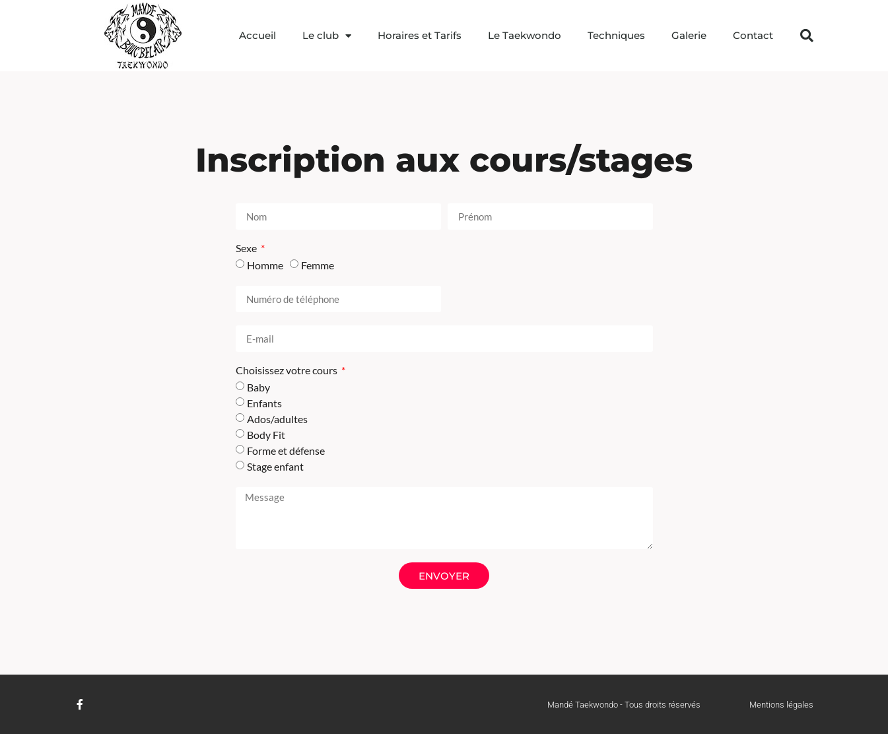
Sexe (247, 248)
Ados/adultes (277, 419)
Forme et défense (286, 450)
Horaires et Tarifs (419, 35)
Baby (258, 387)
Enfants (264, 403)
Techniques (616, 35)
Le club (326, 36)
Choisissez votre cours (287, 370)
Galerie (688, 35)
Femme (317, 265)
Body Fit (266, 434)
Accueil (257, 35)
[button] (807, 35)
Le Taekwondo (524, 35)
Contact (753, 35)
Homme (265, 265)
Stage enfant (275, 466)
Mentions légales (781, 705)
